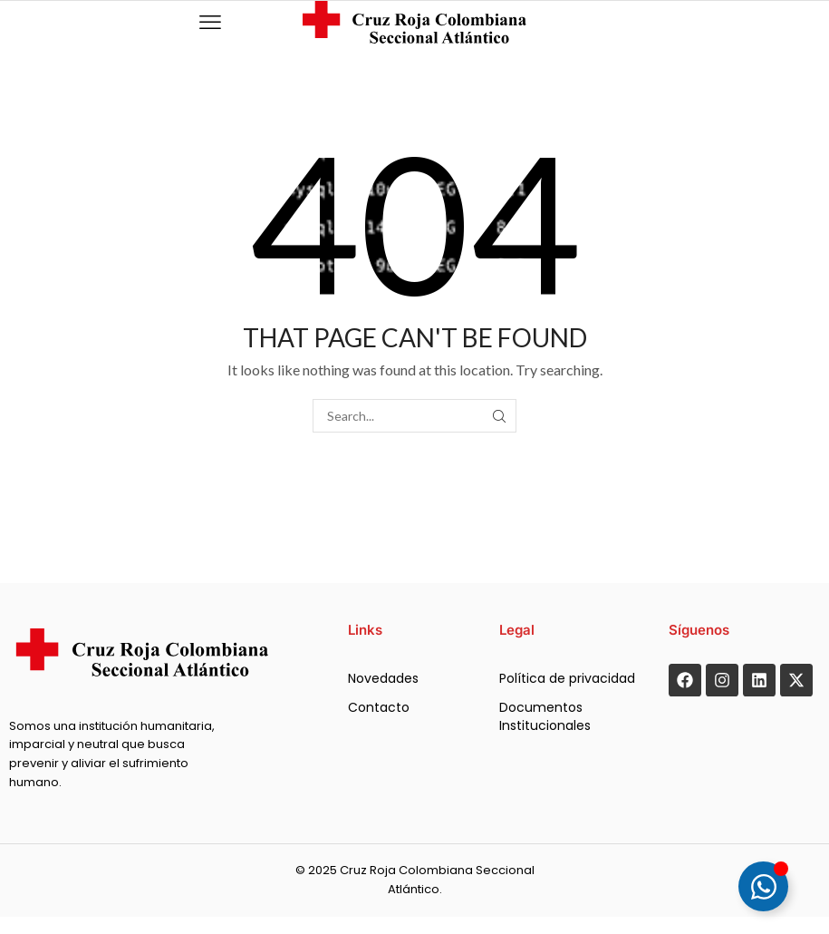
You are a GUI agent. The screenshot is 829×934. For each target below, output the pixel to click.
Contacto (379, 707)
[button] (210, 23)
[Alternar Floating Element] (763, 886)
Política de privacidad (567, 678)
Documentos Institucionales (545, 716)
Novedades (383, 678)
